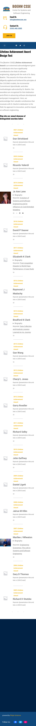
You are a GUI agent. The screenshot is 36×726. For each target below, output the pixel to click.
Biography (18, 195)
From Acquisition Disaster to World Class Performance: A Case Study (23, 266)
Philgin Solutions (15, 715)
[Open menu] (4, 45)
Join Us (9, 36)
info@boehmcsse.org (18, 20)
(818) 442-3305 (16, 28)
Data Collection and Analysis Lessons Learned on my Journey (22, 329)
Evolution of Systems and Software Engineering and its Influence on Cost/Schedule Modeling (23, 204)
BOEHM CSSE (21, 6)
